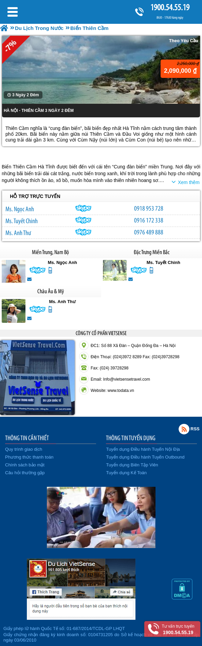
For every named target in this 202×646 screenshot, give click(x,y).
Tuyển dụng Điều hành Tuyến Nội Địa (143, 449)
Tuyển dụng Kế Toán (126, 472)
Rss (184, 429)
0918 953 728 (148, 208)
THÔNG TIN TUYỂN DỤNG (130, 438)
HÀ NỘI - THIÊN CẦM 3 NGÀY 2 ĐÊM (39, 110)
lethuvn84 (83, 232)
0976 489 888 (148, 232)
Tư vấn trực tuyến (178, 629)
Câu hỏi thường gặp (25, 472)
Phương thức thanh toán (29, 457)
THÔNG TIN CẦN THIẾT (27, 438)
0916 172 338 (148, 220)
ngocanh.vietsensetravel (83, 208)
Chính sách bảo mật (24, 464)
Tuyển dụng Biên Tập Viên (132, 464)
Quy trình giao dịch (23, 449)
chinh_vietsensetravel (83, 220)
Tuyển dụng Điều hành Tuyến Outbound (145, 457)
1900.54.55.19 (169, 7)
